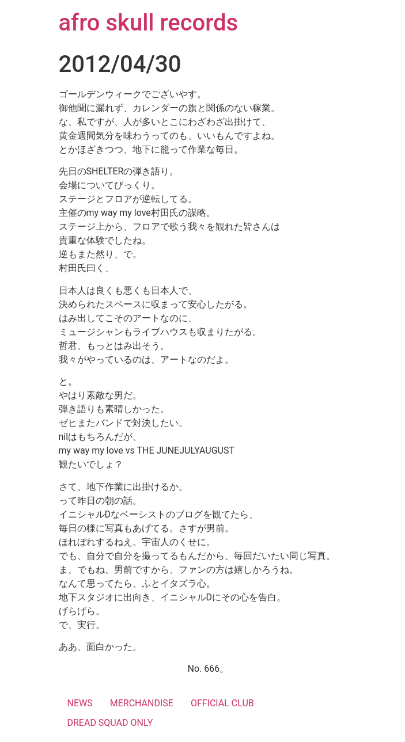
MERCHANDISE (141, 703)
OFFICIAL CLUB (222, 703)
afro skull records (149, 22)
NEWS (80, 703)
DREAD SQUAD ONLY (110, 722)
